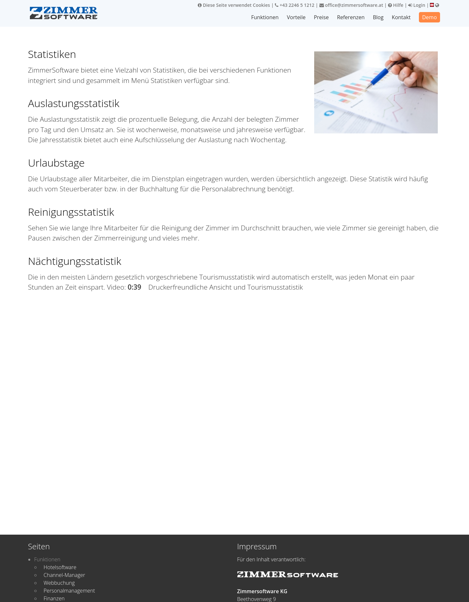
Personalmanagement (69, 590)
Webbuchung (59, 582)
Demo (429, 17)
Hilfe (395, 5)
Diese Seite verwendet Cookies (234, 5)
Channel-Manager (64, 575)
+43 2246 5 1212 (295, 5)
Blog (378, 17)
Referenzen (351, 17)
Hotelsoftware (60, 567)
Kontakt (401, 17)
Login (416, 5)
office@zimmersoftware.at (351, 5)
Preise (321, 17)
